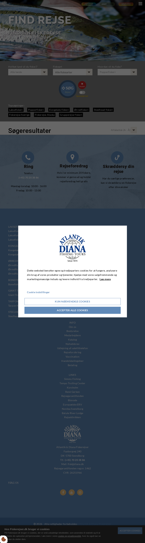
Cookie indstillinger (38, 292)
